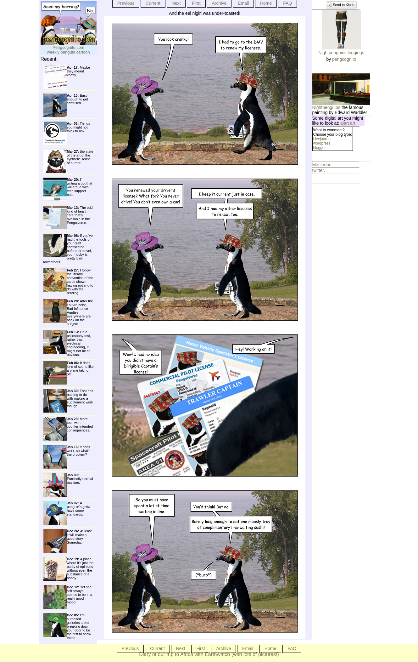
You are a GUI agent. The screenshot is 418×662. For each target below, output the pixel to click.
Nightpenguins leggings (341, 52)
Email (243, 3)
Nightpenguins (326, 107)
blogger (319, 148)
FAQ (287, 3)
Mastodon (322, 164)
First (196, 3)
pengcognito (344, 59)
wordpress (322, 143)
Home (266, 3)
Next (176, 3)
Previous (125, 3)
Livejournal (322, 139)
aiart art (347, 123)
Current (153, 3)
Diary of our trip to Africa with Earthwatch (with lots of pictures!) (209, 654)
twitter (318, 170)
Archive (219, 3)
